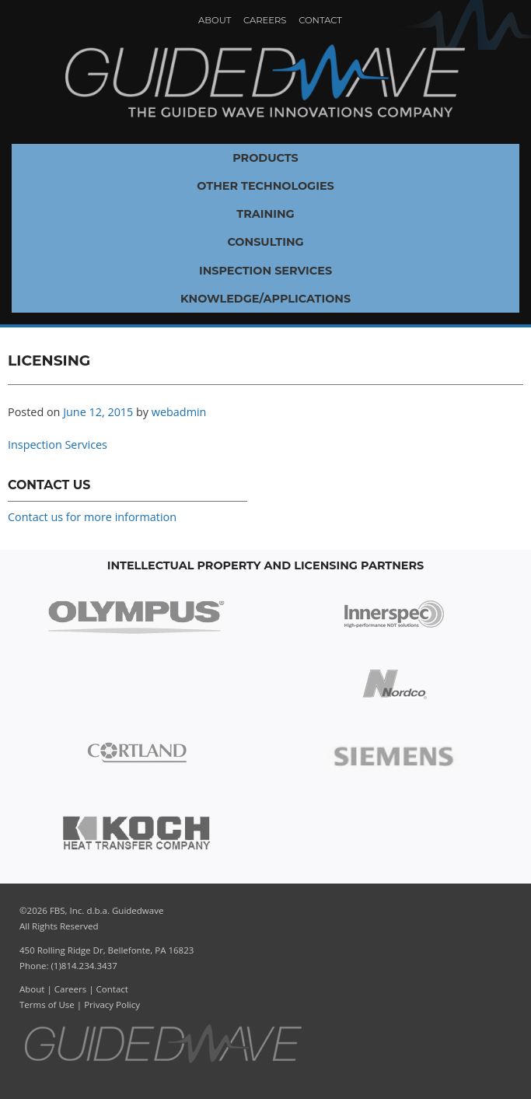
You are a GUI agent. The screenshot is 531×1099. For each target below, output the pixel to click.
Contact (320, 20)
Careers (264, 20)
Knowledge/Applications (265, 299)
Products (265, 158)
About (214, 20)
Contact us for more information (92, 516)
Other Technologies (265, 186)
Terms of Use (47, 1004)
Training (265, 214)
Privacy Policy (112, 1004)
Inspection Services (265, 271)
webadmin (179, 411)
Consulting (265, 242)
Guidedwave (265, 81)
